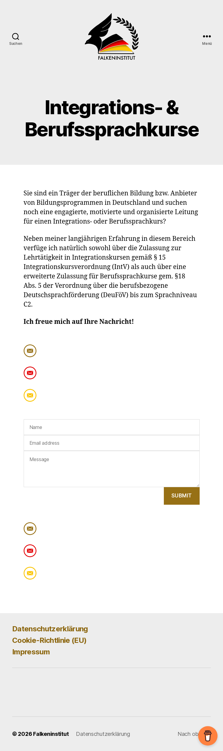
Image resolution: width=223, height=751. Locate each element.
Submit (181, 496)
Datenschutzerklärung (50, 628)
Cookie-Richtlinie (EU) (49, 640)
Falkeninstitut (51, 734)
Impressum (31, 651)
